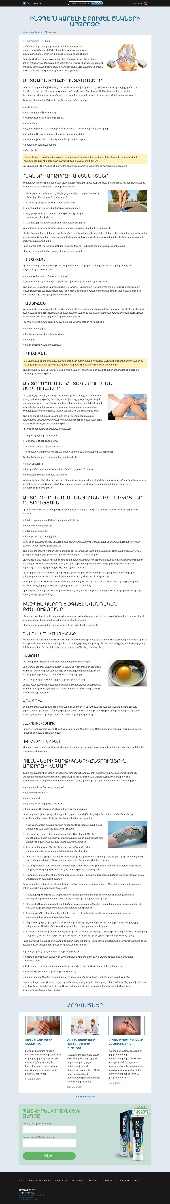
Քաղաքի (93, 1180)
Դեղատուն (124, 1180)
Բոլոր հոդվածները (85, 1096)
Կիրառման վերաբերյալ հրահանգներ (48, 1180)
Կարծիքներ (78, 1180)
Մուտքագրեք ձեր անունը (37, 1123)
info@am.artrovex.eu (26, 1193)
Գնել (49, 1155)
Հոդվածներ (108, 1180)
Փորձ (21, 1180)
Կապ (136, 1180)
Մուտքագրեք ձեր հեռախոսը (39, 1137)
